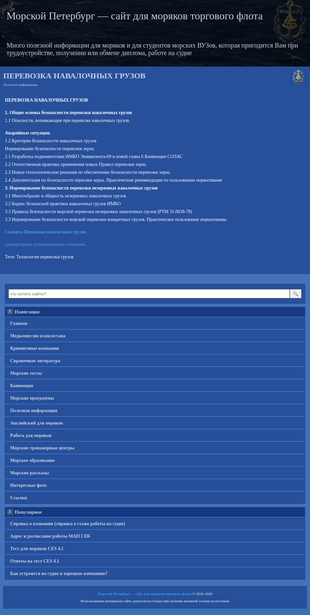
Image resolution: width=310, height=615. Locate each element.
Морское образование (32, 460)
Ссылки (18, 497)
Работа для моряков (31, 435)
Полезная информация (20, 85)
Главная (18, 323)
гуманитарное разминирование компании (45, 244)
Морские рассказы (29, 472)
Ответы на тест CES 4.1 (34, 561)
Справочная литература (35, 360)
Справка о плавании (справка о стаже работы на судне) (67, 523)
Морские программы (32, 398)
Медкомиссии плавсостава (37, 335)
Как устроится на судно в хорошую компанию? (58, 573)
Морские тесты (26, 373)
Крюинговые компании (34, 348)
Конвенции (21, 385)
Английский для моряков (36, 423)
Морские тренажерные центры (42, 448)
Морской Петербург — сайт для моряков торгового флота (135, 16)
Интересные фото (28, 485)
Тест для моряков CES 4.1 (37, 548)
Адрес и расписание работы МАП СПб (50, 536)
